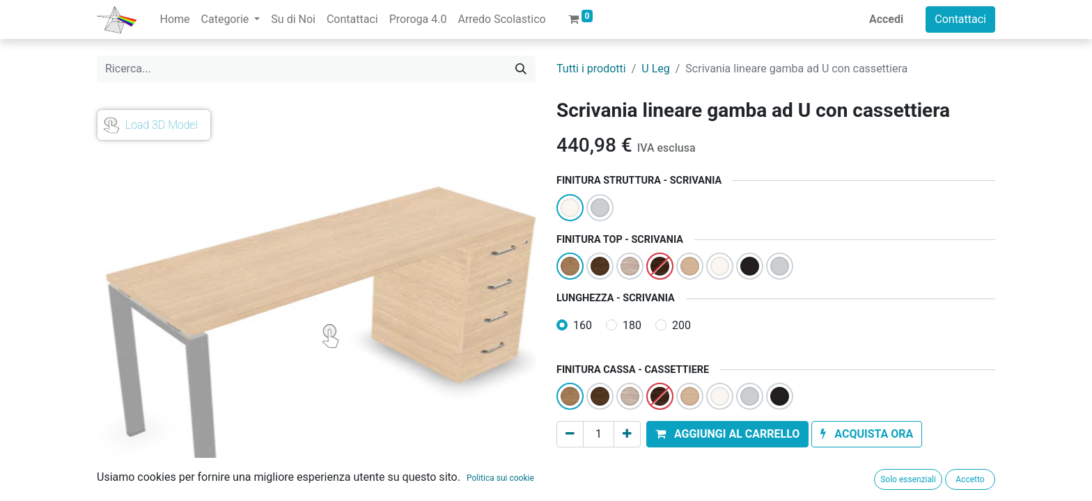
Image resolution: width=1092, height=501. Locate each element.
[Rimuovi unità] (570, 434)
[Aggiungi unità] (627, 434)
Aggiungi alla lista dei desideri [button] (639, 465)
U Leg (655, 68)
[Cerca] (521, 69)
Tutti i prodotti (591, 68)
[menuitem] (174, 19)
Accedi (886, 19)
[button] (727, 434)
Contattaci (960, 19)
